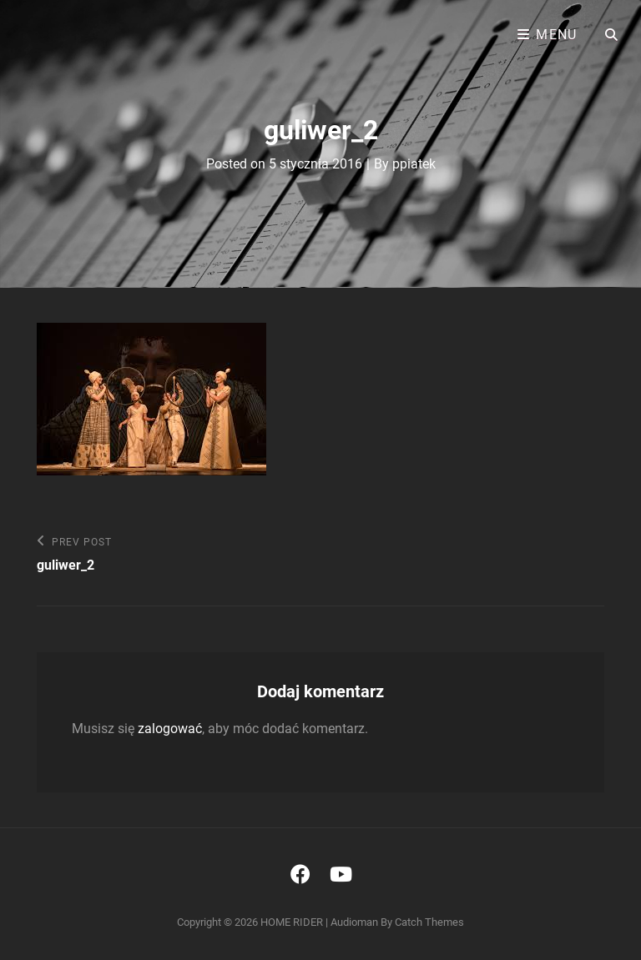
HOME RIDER (291, 922)
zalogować (170, 728)
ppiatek (414, 164)
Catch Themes (429, 922)
